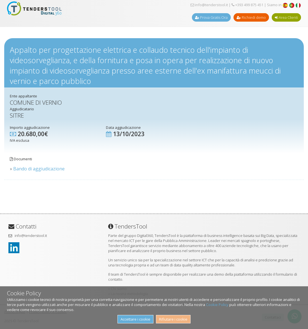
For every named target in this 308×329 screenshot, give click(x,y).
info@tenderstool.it (209, 4)
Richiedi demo (251, 17)
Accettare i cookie (135, 319)
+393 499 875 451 (247, 4)
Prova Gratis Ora (211, 17)
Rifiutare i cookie (173, 319)
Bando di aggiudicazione (39, 169)
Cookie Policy (217, 304)
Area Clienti (286, 17)
